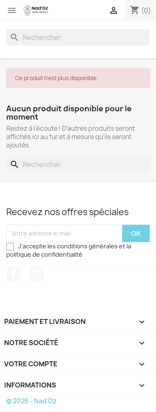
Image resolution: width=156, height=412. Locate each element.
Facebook (13, 274)
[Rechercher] (78, 37)
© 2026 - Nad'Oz (31, 401)
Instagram (36, 274)
